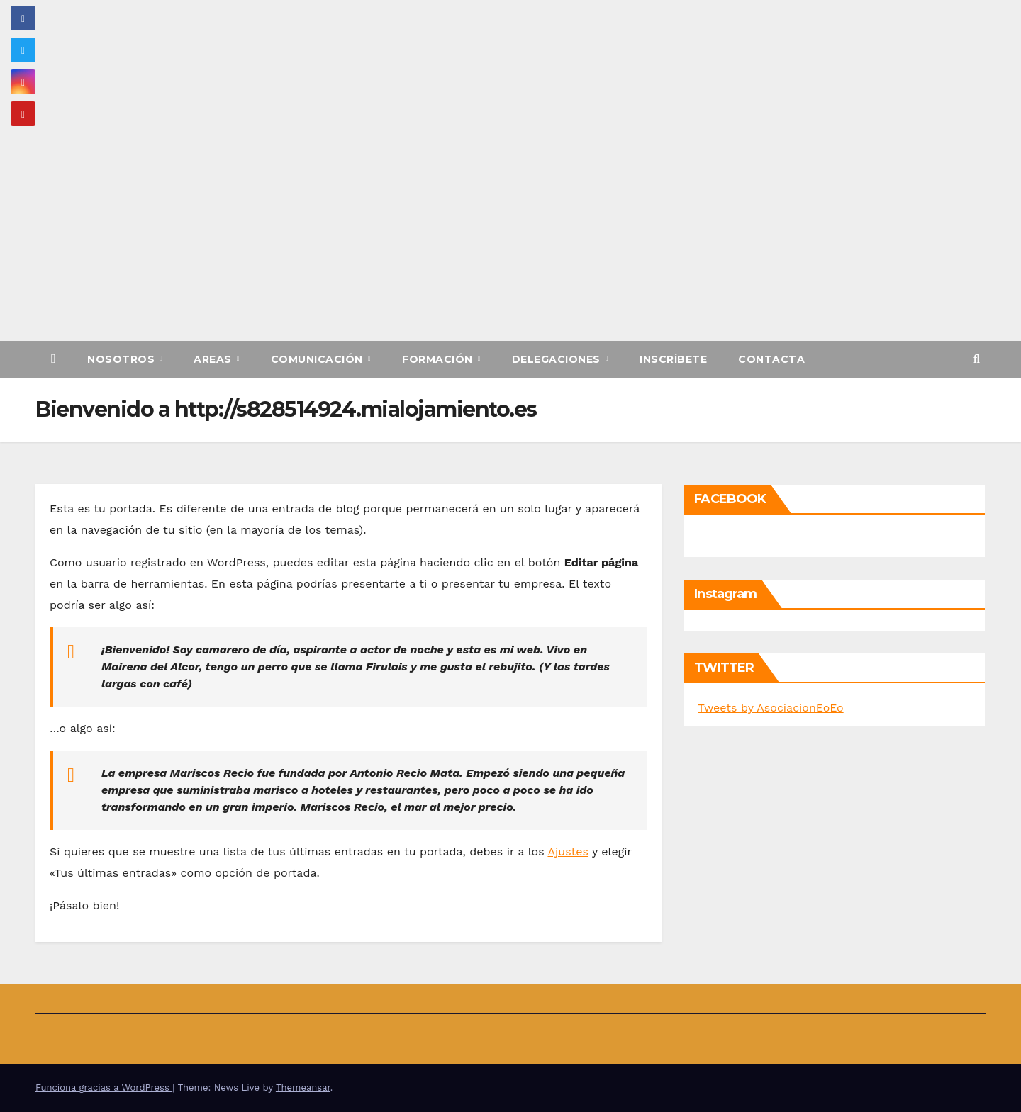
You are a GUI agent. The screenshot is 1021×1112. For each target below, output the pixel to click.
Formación (439, 359)
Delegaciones (558, 359)
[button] (976, 359)
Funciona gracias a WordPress (103, 1087)
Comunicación (319, 359)
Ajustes (567, 851)
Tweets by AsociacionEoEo (770, 707)
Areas (214, 359)
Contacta (771, 359)
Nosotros (122, 359)
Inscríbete (673, 359)
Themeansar (303, 1087)
